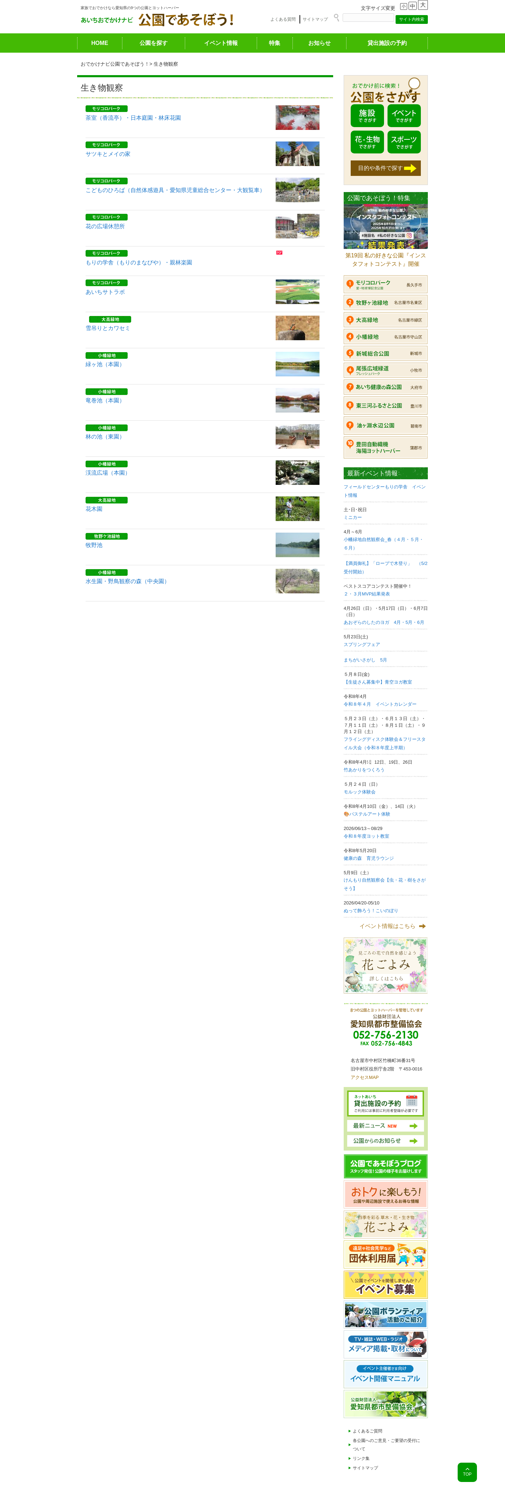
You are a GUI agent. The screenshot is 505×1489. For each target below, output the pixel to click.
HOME (99, 43)
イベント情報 (221, 43)
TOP (467, 1474)
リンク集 (361, 1458)
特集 (274, 43)
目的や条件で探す (380, 168)
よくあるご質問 (367, 1431)
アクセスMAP (365, 1077)
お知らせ (319, 43)
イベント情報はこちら (387, 926)
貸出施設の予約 (387, 43)
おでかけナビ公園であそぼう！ (115, 64)
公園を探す (154, 43)
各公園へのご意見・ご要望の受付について (386, 1444)
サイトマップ (315, 19)
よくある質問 (283, 19)
